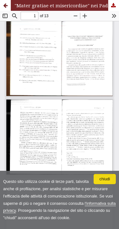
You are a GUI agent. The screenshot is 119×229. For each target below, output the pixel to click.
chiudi (104, 179)
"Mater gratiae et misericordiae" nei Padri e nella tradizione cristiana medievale (67, 5)
